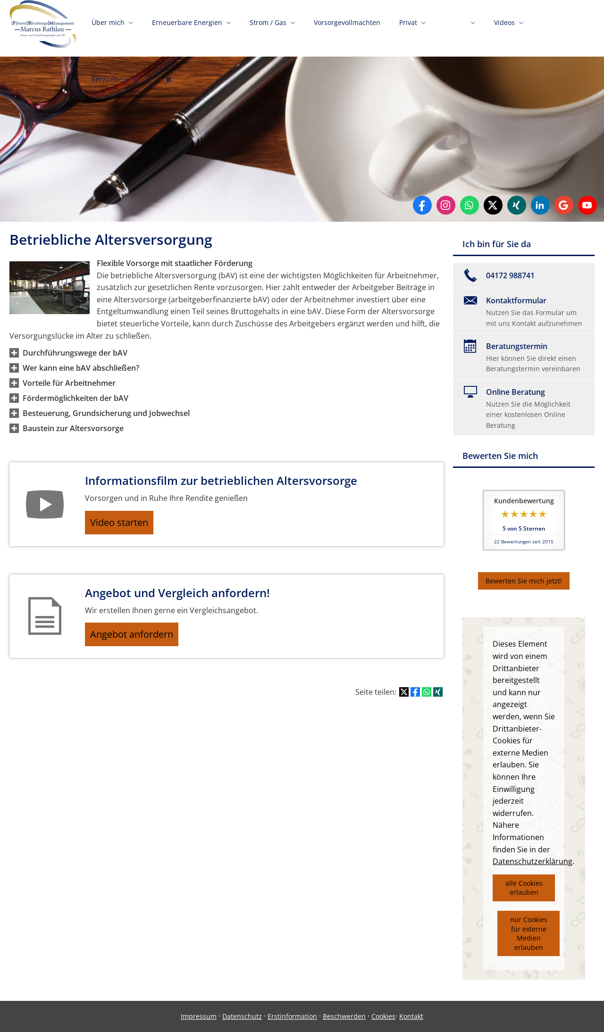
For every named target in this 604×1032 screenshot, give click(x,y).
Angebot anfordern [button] (137, 640)
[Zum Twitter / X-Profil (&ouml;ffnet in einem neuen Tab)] (493, 205)
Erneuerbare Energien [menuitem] (187, 27)
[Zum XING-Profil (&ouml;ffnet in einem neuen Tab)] (516, 205)
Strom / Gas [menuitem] (268, 27)
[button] (75, 353)
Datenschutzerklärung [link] (532, 861)
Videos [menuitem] (504, 27)
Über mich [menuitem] (108, 27)
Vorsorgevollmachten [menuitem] (347, 27)
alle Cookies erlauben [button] (524, 888)
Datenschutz (242, 1016)
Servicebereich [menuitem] (115, 83)
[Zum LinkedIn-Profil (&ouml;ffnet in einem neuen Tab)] (540, 205)
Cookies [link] (383, 1016)
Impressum (199, 1016)
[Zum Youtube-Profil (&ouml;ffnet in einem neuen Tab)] (587, 205)
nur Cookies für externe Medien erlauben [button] (528, 933)
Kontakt (411, 1016)
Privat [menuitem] (408, 27)
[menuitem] (168, 85)
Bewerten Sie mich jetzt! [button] (524, 580)
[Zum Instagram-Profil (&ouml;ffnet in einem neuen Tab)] (445, 205)
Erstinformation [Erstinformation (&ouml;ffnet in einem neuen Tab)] (292, 1016)
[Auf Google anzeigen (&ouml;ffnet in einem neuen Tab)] (563, 205)
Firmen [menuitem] (456, 27)
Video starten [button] (125, 524)
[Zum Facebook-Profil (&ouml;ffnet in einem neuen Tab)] (422, 205)
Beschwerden (344, 1016)
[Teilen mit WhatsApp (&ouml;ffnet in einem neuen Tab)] (426, 700)
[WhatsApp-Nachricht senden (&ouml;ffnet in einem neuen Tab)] (469, 205)
